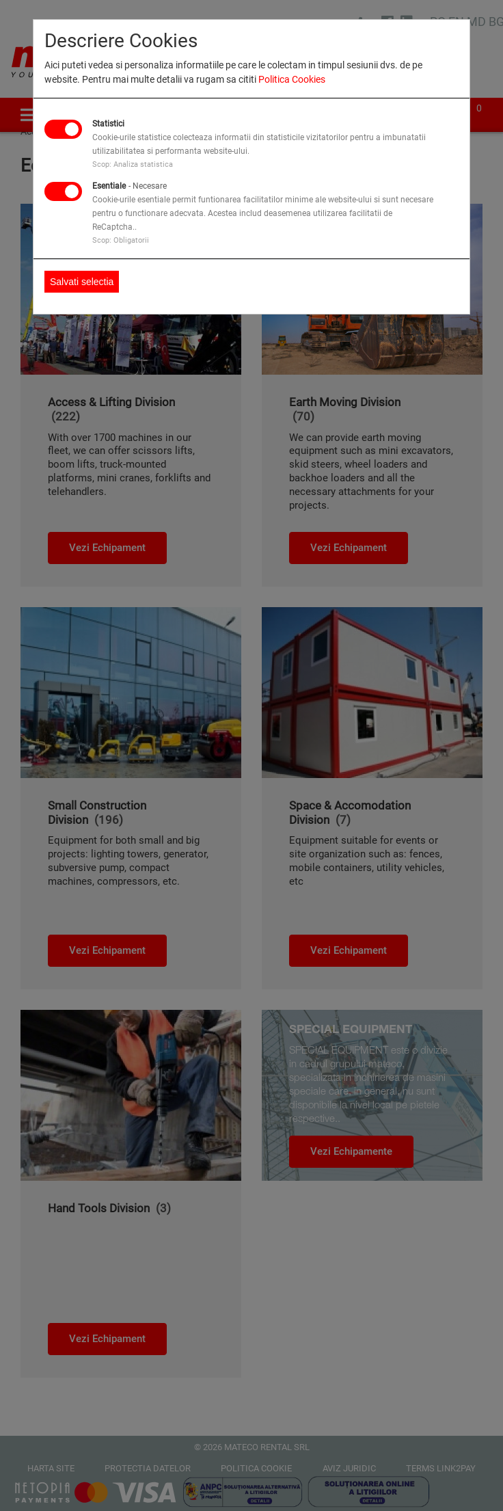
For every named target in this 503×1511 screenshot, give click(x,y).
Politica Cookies (291, 79)
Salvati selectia (81, 281)
